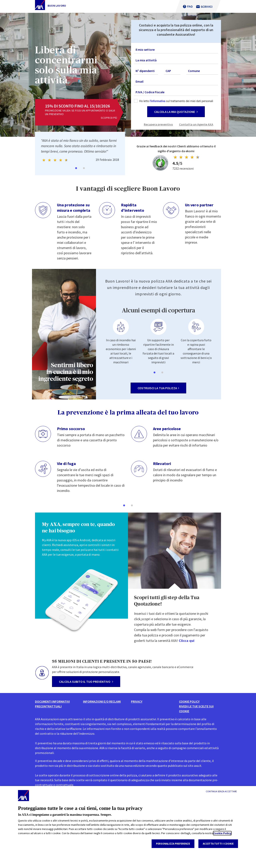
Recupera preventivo (158, 124)
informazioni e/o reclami (102, 701)
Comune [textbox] (194, 71)
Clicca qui (186, 640)
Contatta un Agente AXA (196, 124)
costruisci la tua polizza (158, 388)
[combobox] (176, 49)
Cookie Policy (222, 833)
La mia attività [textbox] (146, 60)
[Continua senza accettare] (221, 791)
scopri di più (109, 118)
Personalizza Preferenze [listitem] (173, 843)
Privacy (136, 701)
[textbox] (176, 49)
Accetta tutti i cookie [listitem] (218, 843)
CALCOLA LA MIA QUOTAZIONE (176, 112)
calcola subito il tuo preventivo (86, 682)
